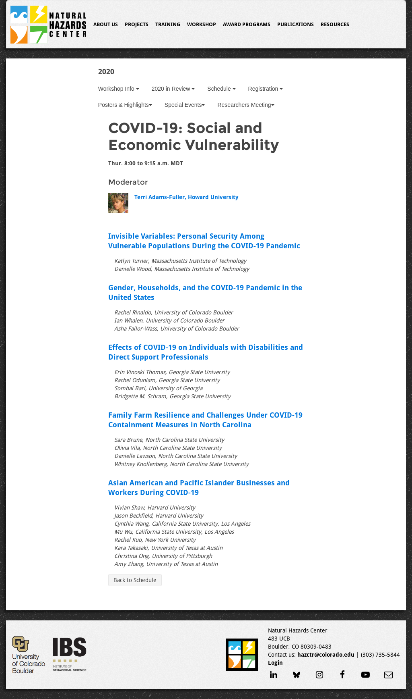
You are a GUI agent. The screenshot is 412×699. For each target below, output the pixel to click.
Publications (295, 24)
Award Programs (246, 24)
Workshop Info (118, 88)
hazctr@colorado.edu (325, 654)
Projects (136, 24)
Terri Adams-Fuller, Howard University (186, 197)
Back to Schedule (135, 580)
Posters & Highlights (125, 105)
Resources (335, 24)
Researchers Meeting (245, 105)
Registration (265, 88)
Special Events (185, 105)
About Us (105, 24)
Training (167, 24)
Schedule (221, 88)
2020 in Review (173, 88)
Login (275, 662)
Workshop (201, 24)
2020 (106, 71)
